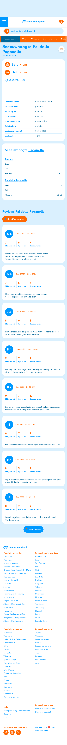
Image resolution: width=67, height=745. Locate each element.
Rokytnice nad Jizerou (12, 663)
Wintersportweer (42, 639)
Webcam (35, 39)
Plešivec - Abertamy (11, 567)
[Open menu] (4, 22)
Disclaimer (7, 714)
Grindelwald (8, 694)
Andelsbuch (8, 607)
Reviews (38, 656)
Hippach (38, 611)
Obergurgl (7, 687)
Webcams (39, 636)
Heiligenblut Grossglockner (14, 618)
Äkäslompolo (40, 556)
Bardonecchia (9, 590)
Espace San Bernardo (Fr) (14, 614)
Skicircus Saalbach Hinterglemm (16, 573)
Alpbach (6, 690)
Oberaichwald (9, 643)
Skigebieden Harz (10, 601)
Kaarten (38, 643)
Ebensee (38, 597)
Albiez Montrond (10, 597)
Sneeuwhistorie (50, 39)
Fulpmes (38, 573)
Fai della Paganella (16, 180)
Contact (6, 717)
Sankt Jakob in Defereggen (14, 639)
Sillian (37, 560)
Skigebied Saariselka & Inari (14, 604)
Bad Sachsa (8, 632)
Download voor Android (45, 708)
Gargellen (39, 584)
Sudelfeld (39, 577)
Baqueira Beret (41, 621)
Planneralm (7, 560)
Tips (37, 653)
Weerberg (7, 636)
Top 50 (38, 632)
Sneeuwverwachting (43, 646)
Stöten (6, 649)
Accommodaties (41, 649)
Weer (24, 39)
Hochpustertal (9, 577)
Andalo (9, 159)
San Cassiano (40, 563)
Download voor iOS (43, 712)
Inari (5, 677)
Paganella (36, 150)
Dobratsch (39, 594)
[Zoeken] (37, 31)
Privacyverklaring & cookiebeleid (16, 711)
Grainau (38, 570)
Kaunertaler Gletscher (12, 673)
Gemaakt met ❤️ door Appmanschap (45, 728)
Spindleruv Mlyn (9, 660)
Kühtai (5, 646)
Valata (37, 618)
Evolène (38, 580)
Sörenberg (39, 607)
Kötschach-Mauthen (11, 697)
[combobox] (37, 31)
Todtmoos (7, 556)
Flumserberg (8, 611)
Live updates (40, 660)
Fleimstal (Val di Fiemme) (13, 594)
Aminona (38, 590)
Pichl (37, 567)
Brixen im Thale (41, 601)
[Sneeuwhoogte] (33, 21)
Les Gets (7, 653)
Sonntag (6, 587)
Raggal (6, 680)
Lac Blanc (7, 584)
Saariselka (7, 666)
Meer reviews (33, 529)
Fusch (37, 614)
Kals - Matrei (8, 670)
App (37, 663)
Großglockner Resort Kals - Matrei (17, 570)
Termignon (39, 604)
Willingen (38, 587)
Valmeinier (7, 656)
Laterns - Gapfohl (10, 580)
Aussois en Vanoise (10, 563)
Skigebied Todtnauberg (13, 621)
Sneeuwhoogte (10, 39)
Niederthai (7, 684)
